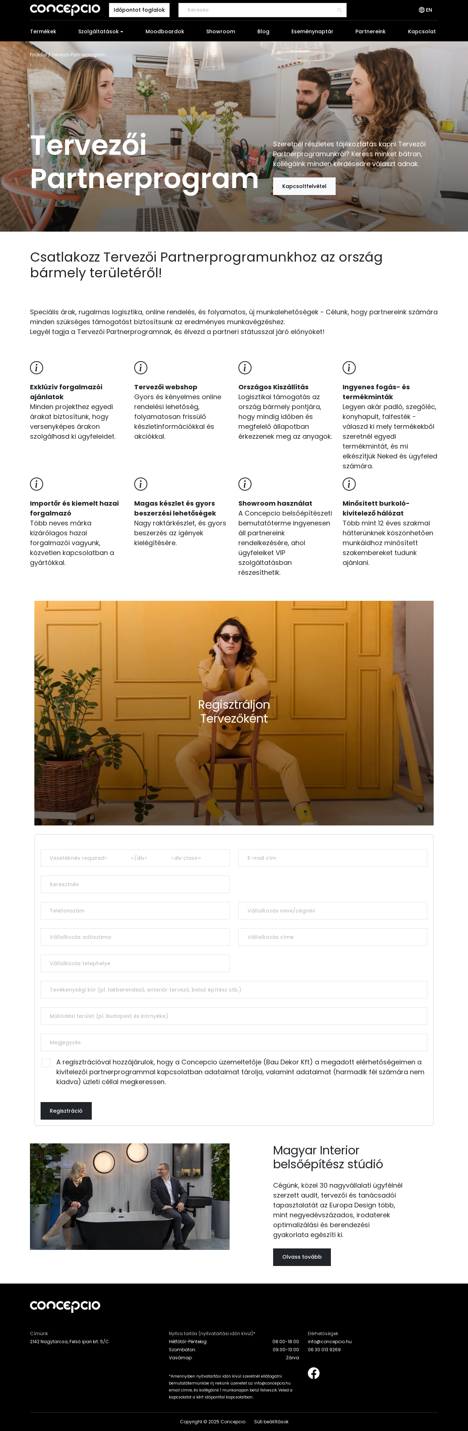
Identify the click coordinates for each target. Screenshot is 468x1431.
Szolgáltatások (98, 31)
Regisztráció (66, 1111)
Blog (263, 31)
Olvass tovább (302, 1256)
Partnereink (370, 31)
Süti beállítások (271, 1422)
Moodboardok (165, 31)
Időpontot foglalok (139, 10)
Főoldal (38, 55)
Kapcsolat (422, 31)
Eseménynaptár (312, 31)
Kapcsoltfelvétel (304, 186)
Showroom (220, 31)
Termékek (43, 31)
